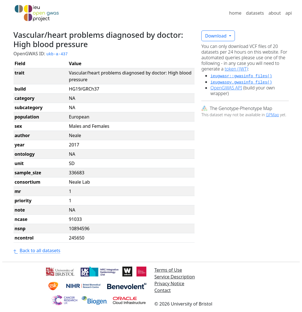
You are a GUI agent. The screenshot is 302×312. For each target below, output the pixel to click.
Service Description (175, 277)
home (235, 13)
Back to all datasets (37, 250)
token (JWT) (236, 69)
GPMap (272, 114)
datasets (255, 13)
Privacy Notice (169, 283)
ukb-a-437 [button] (57, 54)
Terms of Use (168, 270)
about (274, 13)
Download (216, 36)
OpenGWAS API (226, 88)
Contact (163, 290)
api (288, 13)
